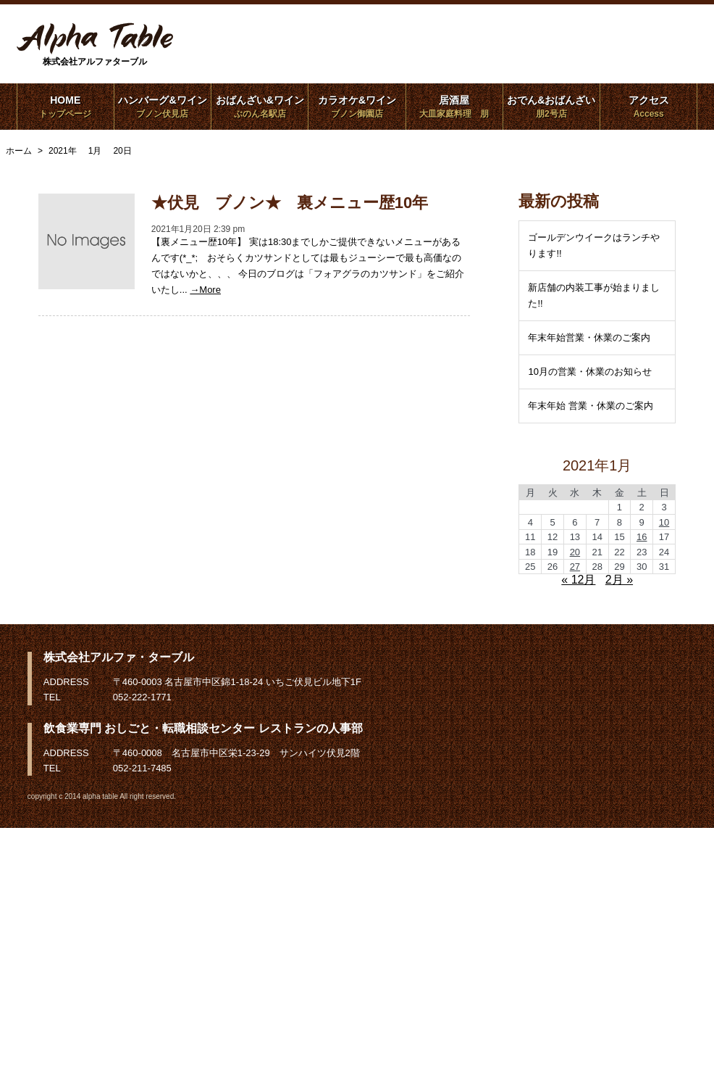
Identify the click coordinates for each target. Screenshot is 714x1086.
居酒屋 (454, 106)
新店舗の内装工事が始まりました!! (594, 295)
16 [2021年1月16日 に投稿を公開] (642, 536)
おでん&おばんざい (551, 106)
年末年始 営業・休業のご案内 (590, 405)
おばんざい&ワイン (259, 106)
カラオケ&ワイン (356, 106)
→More (205, 289)
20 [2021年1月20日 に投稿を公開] (575, 552)
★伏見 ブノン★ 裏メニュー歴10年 (289, 203)
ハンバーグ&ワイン (162, 106)
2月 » (619, 579)
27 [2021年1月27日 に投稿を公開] (575, 566)
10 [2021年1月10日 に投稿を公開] (664, 522)
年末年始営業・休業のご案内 (589, 337)
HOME (65, 106)
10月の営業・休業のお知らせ (589, 371)
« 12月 (578, 579)
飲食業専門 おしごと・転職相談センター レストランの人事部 (203, 728)
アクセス (648, 106)
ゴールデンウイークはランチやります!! (594, 245)
